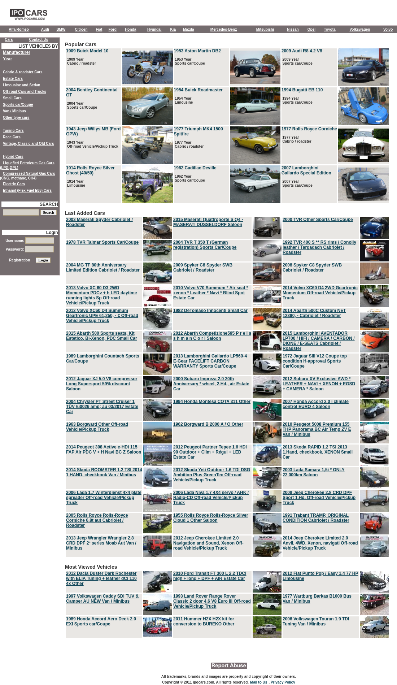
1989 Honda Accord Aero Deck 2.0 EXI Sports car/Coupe (101, 621)
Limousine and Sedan (21, 85)
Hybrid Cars (13, 157)
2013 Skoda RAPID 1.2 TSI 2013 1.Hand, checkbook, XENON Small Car (318, 452)
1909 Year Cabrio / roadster (81, 61)
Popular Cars (227, 123)
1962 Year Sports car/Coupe (189, 178)
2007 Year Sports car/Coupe (297, 183)
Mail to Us (258, 682)
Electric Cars (14, 184)
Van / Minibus (14, 111)
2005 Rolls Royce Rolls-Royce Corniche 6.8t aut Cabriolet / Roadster (97, 520)
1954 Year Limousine (183, 100)
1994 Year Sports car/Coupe (297, 100)
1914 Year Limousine (75, 183)
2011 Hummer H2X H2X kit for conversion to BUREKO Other (203, 621)
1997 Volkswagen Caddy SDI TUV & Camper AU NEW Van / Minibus (102, 599)
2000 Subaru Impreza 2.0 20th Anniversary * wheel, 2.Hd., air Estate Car (211, 383)
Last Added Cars (227, 384)
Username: (29, 241)
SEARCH (49, 204)
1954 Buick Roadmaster (198, 89)
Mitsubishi (265, 29)
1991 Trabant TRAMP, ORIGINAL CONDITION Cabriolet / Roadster (316, 518)
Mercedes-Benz (223, 29)
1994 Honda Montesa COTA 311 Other (211, 401)
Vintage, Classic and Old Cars (28, 144)
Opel (311, 29)
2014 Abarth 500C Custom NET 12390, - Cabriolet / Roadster (314, 313)
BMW (60, 29)
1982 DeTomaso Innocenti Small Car (210, 310)
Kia (173, 29)
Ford (113, 29)
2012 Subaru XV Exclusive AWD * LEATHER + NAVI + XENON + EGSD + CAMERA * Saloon (319, 383)
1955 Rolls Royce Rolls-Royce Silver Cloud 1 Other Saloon (210, 518)
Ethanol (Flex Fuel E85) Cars (27, 190)
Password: (30, 249)
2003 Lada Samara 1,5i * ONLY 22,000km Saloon (314, 472)
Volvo (388, 29)
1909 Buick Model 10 (87, 50)
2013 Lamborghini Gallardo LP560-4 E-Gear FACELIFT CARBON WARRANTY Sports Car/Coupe (210, 361)
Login (52, 232)
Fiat (99, 29)
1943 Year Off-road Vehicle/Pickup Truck (92, 144)
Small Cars (12, 98)
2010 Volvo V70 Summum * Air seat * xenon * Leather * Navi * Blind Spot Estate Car (210, 292)
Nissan (293, 29)
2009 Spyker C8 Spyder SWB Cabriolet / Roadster (202, 268)
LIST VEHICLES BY (38, 46)
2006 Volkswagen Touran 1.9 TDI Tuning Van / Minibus (316, 621)
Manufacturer (16, 52)
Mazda (188, 29)
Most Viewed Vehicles (227, 601)
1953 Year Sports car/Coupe (189, 61)
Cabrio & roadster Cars (22, 72)
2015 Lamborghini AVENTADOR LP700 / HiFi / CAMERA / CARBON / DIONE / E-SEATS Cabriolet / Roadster (319, 341)
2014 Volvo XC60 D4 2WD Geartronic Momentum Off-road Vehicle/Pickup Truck (320, 292)
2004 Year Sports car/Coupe (81, 105)
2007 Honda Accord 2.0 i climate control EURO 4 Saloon (316, 404)
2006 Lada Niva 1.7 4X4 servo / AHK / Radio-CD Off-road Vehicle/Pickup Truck (211, 497)
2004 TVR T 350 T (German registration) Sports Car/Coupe (204, 245)
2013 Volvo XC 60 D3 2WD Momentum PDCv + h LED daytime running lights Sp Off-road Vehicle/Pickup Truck (101, 295)
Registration (19, 260)
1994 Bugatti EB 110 (302, 89)
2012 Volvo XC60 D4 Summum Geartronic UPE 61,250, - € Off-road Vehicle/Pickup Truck (102, 315)
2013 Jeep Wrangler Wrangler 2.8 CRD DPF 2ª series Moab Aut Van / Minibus (101, 543)
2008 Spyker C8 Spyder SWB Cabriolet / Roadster (312, 268)
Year (7, 58)
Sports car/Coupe (18, 105)
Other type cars (16, 118)
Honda (130, 29)
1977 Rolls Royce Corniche (309, 128)
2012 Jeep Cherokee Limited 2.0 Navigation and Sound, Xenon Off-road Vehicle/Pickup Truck (208, 543)
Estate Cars (13, 79)
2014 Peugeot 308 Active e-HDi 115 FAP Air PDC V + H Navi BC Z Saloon (103, 450)
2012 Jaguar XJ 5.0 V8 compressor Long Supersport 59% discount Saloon (101, 383)
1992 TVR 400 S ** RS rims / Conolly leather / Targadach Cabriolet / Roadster (319, 247)
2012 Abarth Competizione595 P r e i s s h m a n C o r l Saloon (212, 336)
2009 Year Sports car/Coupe (297, 61)
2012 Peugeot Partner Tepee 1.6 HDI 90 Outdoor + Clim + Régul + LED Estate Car (210, 452)
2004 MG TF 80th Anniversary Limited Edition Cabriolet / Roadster (103, 268)
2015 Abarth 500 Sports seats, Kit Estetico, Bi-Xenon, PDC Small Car (101, 336)
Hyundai (154, 29)
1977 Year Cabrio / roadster (189, 144)
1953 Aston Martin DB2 (197, 50)
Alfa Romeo (19, 29)
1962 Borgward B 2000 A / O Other (208, 424)
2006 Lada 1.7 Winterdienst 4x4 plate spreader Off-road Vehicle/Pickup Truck (103, 497)
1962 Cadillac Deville (195, 167)
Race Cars (12, 137)
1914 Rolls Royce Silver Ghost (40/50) (90, 170)
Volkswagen (359, 29)
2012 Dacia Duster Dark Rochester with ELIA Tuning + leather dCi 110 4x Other (101, 578)
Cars (9, 40)
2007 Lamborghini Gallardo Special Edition (306, 170)
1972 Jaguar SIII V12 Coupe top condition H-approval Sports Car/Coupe (315, 361)
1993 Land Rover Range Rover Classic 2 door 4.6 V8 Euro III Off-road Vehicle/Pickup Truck (212, 601)
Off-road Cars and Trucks (24, 92)
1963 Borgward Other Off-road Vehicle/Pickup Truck (97, 427)
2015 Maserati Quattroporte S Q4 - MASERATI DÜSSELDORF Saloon (208, 222)
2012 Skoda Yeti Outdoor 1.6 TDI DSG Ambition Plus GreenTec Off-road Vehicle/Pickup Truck (211, 474)
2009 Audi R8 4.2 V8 (302, 50)
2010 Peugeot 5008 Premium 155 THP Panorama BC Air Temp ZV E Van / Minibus (317, 429)
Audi (45, 29)
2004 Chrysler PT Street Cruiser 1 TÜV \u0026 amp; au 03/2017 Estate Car (102, 406)
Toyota (330, 29)
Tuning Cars (13, 131)
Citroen (81, 29)
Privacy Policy (283, 682)
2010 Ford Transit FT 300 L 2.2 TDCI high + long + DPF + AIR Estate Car (210, 576)
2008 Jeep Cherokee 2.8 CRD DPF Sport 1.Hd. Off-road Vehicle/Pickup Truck (319, 497)
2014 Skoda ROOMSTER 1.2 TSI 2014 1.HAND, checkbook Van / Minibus (104, 472)
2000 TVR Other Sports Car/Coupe (318, 219)
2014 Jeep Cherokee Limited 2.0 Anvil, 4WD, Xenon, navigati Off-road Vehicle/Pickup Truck (320, 543)
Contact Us (38, 40)
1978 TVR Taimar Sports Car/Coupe (102, 242)
